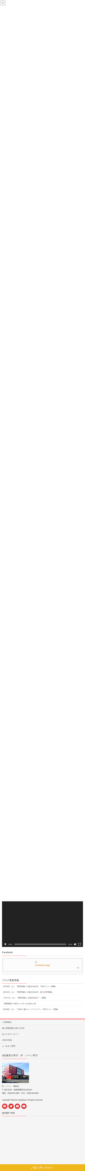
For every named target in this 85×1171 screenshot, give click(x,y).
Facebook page (42, 965)
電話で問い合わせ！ (42, 1168)
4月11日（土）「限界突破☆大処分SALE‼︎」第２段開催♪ (28, 992)
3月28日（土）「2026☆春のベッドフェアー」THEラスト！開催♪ (31, 1009)
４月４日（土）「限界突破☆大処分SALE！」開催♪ (25, 998)
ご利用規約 (6, 1022)
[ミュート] (75, 944)
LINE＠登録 (7, 1040)
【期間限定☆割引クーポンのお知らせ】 (20, 1003)
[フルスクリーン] (79, 944)
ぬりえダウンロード (10, 1034)
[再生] (5, 944)
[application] (42, 924)
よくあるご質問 (8, 1046)
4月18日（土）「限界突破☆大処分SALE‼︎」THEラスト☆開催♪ (29, 986)
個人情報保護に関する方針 (13, 1028)
